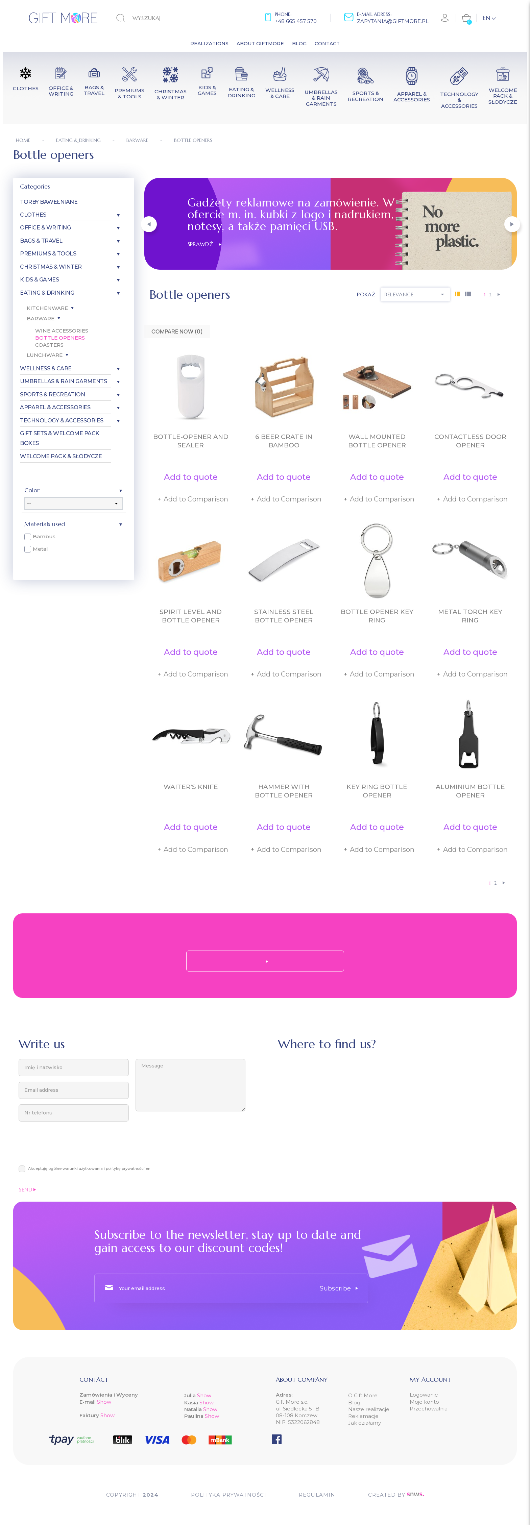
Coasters (49, 345)
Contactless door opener (470, 441)
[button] (149, 224)
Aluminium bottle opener (470, 791)
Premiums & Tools (48, 253)
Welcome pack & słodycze (61, 456)
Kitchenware (47, 308)
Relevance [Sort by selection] (415, 294)
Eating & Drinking (47, 293)
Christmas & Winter (50, 267)
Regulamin (317, 1495)
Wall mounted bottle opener (377, 441)
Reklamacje (363, 1416)
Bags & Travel (41, 241)
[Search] (158, 18)
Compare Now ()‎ (177, 331)
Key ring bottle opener (376, 791)
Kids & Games (39, 279)
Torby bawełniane (48, 202)
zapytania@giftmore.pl (393, 21)
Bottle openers (60, 338)
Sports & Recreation (52, 394)
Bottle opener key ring (377, 616)
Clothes (33, 215)
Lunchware (45, 355)
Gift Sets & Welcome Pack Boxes (59, 438)
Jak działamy (364, 1423)
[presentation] (70, 1147)
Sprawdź (204, 244)
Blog (354, 1402)
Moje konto (424, 1402)
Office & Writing (45, 227)
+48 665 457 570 (296, 21)
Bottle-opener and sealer (190, 441)
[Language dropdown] (489, 17)
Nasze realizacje (368, 1409)
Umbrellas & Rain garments (63, 381)
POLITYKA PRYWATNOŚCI (228, 1495)
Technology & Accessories (61, 420)
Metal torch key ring (470, 616)
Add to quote (191, 477)
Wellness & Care (46, 368)
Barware (40, 318)
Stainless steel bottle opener (284, 616)
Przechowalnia (429, 1408)
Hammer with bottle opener (284, 791)
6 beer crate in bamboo (283, 441)
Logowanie (424, 1395)
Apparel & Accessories (55, 407)
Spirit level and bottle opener (191, 616)
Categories (35, 186)
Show (104, 1402)
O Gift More (363, 1395)
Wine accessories (61, 330)
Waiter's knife (191, 787)
